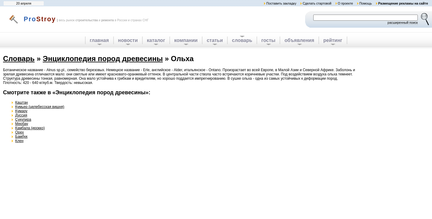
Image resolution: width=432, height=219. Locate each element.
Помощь (365, 3)
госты (268, 40)
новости (128, 40)
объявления (299, 40)
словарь (242, 40)
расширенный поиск (402, 22)
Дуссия (21, 115)
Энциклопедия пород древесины (103, 58)
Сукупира (23, 119)
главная (99, 40)
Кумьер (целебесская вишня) (39, 107)
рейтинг (332, 40)
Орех (19, 132)
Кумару (21, 111)
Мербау (21, 124)
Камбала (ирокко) (30, 128)
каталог (156, 40)
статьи (215, 40)
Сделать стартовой (317, 3)
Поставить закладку (281, 3)
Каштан (21, 102)
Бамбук (21, 136)
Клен (19, 141)
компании (186, 40)
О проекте (345, 3)
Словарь (19, 58)
